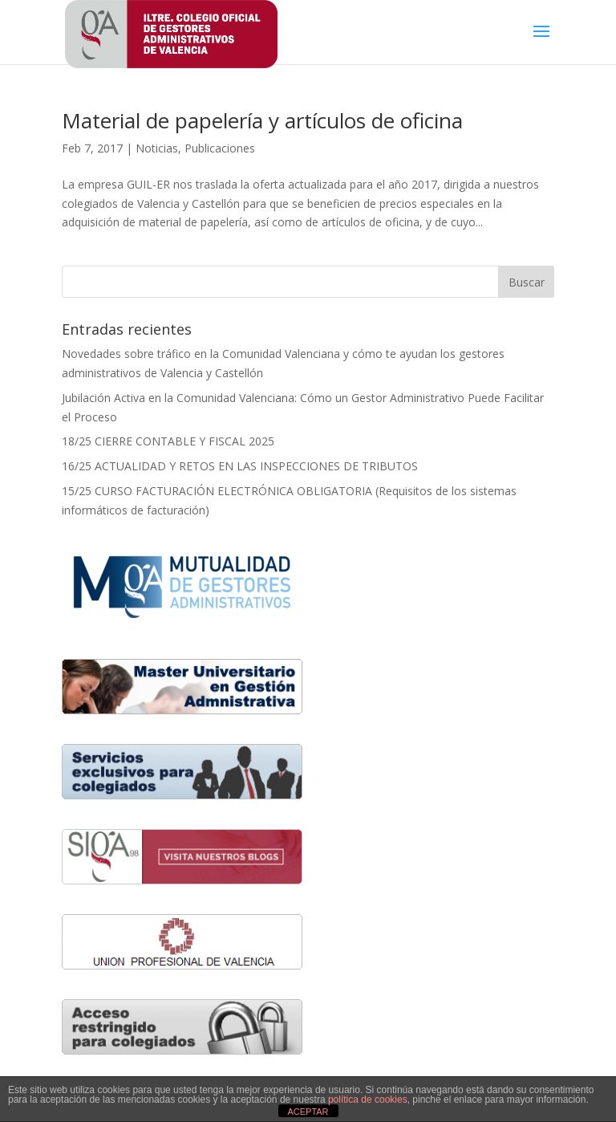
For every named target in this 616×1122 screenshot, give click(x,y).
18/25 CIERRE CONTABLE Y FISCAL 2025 (168, 441)
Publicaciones (219, 148)
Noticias (157, 148)
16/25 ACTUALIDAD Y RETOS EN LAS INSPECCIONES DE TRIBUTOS (240, 466)
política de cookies (367, 1099)
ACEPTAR (307, 1111)
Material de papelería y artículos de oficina (262, 120)
